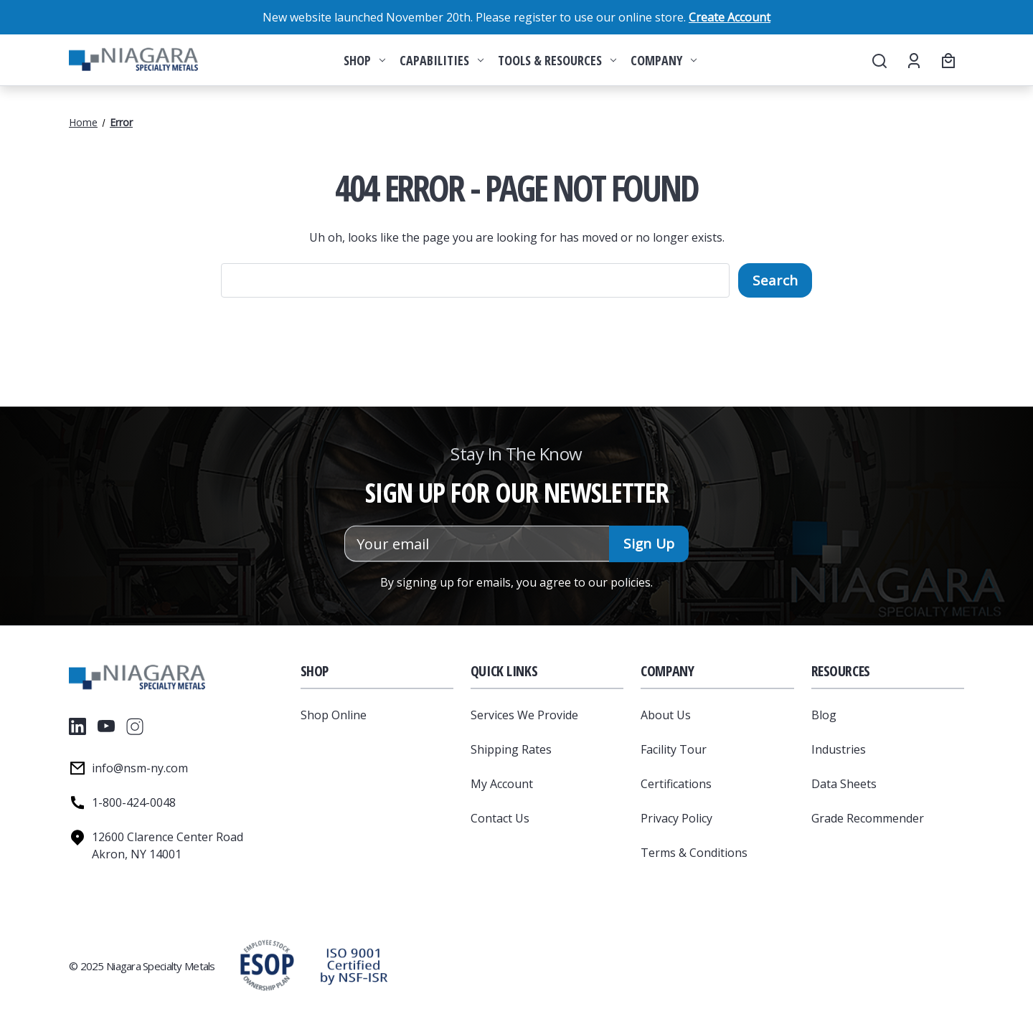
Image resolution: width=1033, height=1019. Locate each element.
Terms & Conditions (694, 853)
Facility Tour (674, 749)
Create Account (729, 17)
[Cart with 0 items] (946, 60)
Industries (838, 749)
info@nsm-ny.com (140, 768)
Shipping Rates (511, 749)
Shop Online (334, 715)
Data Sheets (844, 784)
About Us (666, 715)
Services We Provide (524, 715)
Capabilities (442, 60)
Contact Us (500, 818)
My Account (502, 784)
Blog (823, 715)
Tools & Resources (557, 60)
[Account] (913, 60)
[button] (354, 966)
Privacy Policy (676, 818)
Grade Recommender (867, 818)
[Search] (878, 60)
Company (664, 60)
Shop (364, 60)
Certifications (676, 784)
